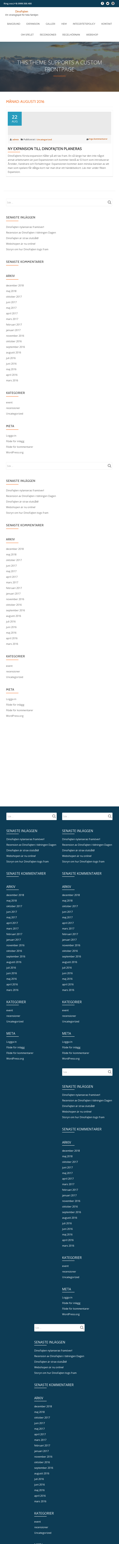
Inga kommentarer (95, 151)
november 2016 (15, 347)
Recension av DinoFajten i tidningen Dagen (31, 244)
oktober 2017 (14, 308)
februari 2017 (14, 336)
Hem (54, 20)
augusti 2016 (13, 364)
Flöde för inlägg (15, 453)
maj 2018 (11, 303)
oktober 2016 (14, 353)
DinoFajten (22, 11)
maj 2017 (11, 319)
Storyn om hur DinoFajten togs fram (27, 261)
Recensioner (41, 25)
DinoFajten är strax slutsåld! (22, 250)
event (9, 414)
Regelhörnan (62, 25)
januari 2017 (13, 342)
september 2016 (15, 359)
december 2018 (15, 297)
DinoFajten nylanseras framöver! (25, 239)
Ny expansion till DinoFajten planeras (45, 160)
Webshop (80, 25)
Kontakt (91, 20)
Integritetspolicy (71, 20)
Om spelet (105, 20)
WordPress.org (15, 464)
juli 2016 (11, 370)
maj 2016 (11, 381)
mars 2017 (12, 331)
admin (16, 151)
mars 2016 (12, 392)
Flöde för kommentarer (19, 458)
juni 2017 (11, 314)
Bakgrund (13, 20)
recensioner (13, 420)
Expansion (29, 20)
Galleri (44, 20)
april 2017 (12, 325)
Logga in (11, 447)
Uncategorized (46, 151)
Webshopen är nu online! (20, 255)
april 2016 (12, 386)
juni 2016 (11, 375)
